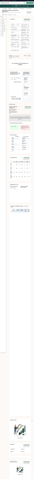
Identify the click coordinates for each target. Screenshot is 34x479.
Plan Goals (28, 6)
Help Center (28, 0)
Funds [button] (20, 5)
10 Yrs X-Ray (2, 19)
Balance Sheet (3, 29)
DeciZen (2, 17)
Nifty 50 (10, 8)
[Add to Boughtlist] (15, 14)
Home (13, 5)
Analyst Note (2, 25)
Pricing (31, 0)
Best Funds (15, 8)
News (1, 34)
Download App (14, 0)
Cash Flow (2, 31)
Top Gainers (4, 8)
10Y (12, 79)
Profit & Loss (2, 28)
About (1, 35)
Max (15, 79)
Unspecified (9, 14)
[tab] (13, 210)
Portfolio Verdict (22, 8)
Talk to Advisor (29, 8)
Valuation (2, 23)
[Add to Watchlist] (13, 14)
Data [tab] (29, 55)
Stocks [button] (16, 5)
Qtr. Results (2, 22)
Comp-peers (2, 26)
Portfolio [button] (24, 5)
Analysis (2, 20)
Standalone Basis (27, 19)
